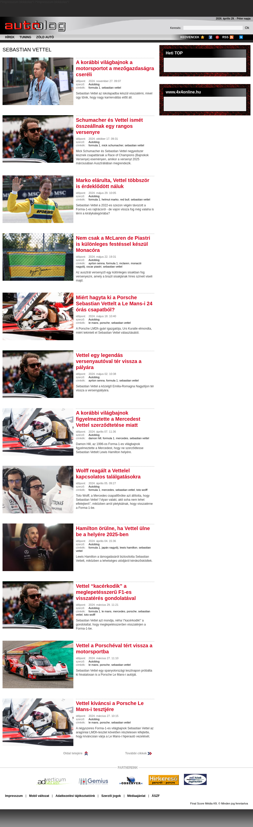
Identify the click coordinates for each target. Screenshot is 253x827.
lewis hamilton (128, 547)
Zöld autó (45, 37)
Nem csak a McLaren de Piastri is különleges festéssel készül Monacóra (113, 244)
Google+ (217, 37)
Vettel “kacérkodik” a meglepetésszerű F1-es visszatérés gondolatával (106, 592)
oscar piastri (94, 266)
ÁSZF (156, 796)
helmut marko (110, 199)
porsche (105, 322)
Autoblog (94, 84)
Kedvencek (189, 37)
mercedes (122, 438)
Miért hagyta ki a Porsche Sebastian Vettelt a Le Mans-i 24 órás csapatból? (114, 303)
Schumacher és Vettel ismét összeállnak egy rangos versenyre (109, 126)
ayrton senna (97, 263)
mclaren (124, 263)
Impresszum (14, 796)
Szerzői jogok (111, 796)
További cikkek (136, 753)
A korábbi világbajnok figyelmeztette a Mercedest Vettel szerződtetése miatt (108, 419)
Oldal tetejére (72, 753)
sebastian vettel (27, 49)
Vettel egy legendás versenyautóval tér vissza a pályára (108, 361)
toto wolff (141, 489)
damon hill (95, 438)
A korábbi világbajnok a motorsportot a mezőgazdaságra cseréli (115, 68)
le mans (93, 322)
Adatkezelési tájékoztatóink (75, 796)
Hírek (9, 37)
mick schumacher (112, 145)
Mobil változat (39, 796)
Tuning (25, 37)
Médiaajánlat (136, 796)
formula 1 (94, 87)
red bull (124, 199)
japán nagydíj (110, 547)
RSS (225, 37)
